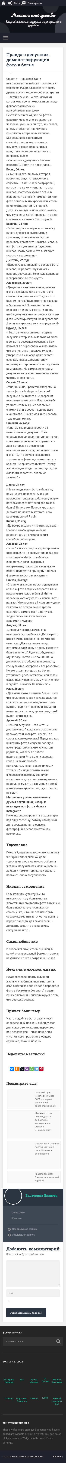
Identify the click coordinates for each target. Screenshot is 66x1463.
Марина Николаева (56, 1381)
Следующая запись (23, 1234)
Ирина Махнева (34, 1381)
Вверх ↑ (58, 1456)
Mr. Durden (45, 1380)
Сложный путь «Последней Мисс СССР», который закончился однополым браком (45, 1099)
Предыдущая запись (24, 1229)
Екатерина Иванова (9, 1381)
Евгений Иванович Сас (57, 1401)
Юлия (45, 1398)
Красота (17, 1218)
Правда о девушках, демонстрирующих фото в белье (28, 60)
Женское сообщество (33, 15)
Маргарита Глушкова (21, 1399)
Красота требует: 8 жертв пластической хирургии (47, 1177)
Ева (22, 1379)
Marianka (9, 1398)
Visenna (34, 1398)
